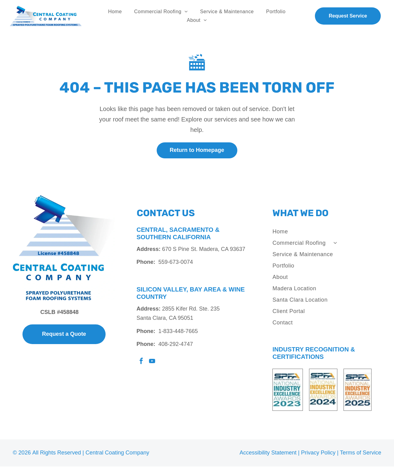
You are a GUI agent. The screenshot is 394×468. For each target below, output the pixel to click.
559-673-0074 (176, 264)
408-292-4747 (176, 346)
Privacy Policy (318, 454)
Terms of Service (360, 454)
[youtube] (152, 363)
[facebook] (141, 363)
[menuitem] (115, 12)
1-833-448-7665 (178, 333)
